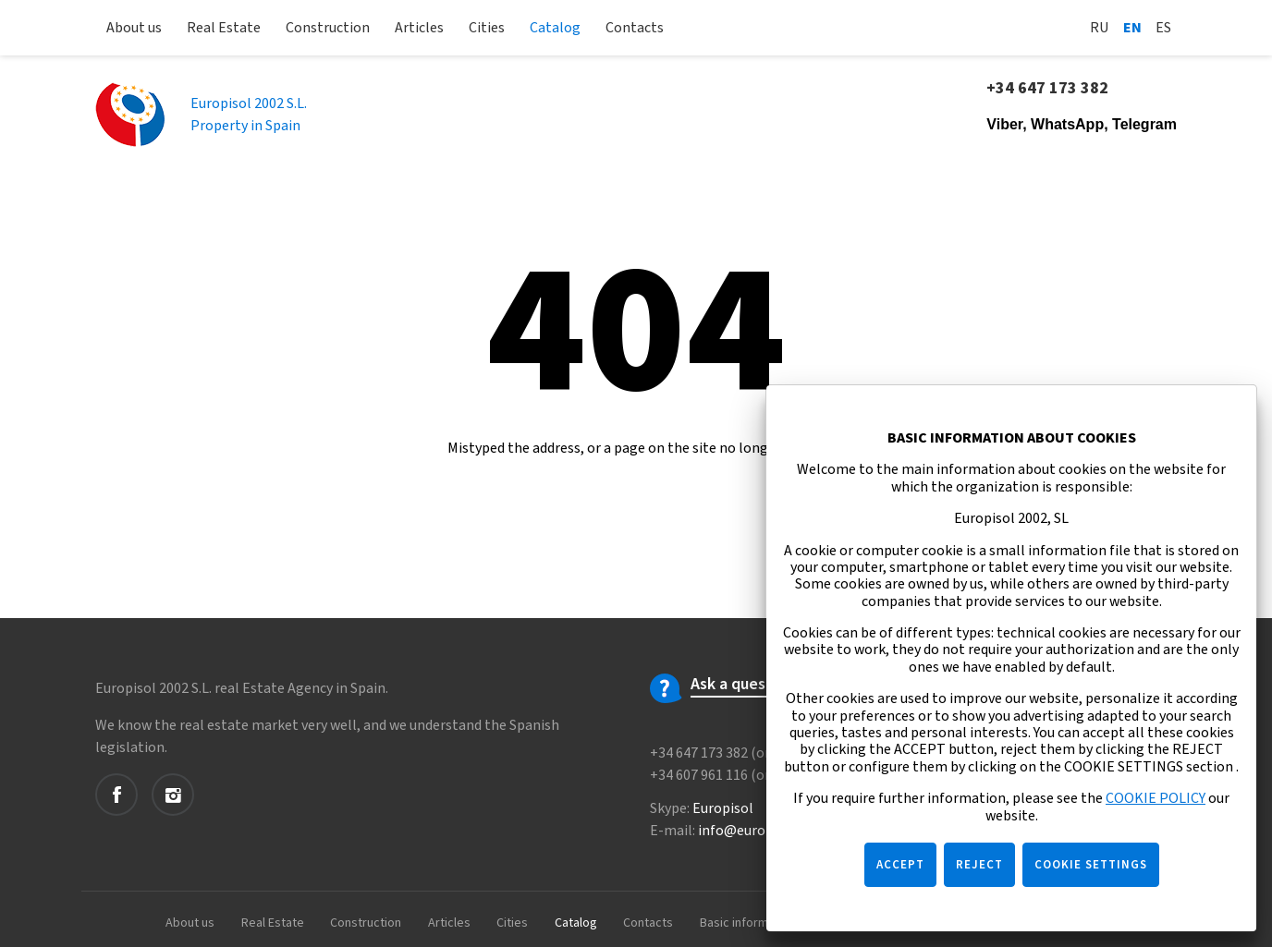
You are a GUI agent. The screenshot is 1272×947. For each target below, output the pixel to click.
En (1132, 28)
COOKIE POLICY (1155, 798)
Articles (419, 28)
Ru (1099, 28)
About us (134, 28)
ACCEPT (900, 864)
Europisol (722, 808)
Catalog (555, 28)
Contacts (634, 28)
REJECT (979, 864)
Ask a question (743, 685)
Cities (487, 28)
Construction (328, 28)
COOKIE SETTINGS (1090, 864)
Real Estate (224, 28)
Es (1163, 28)
